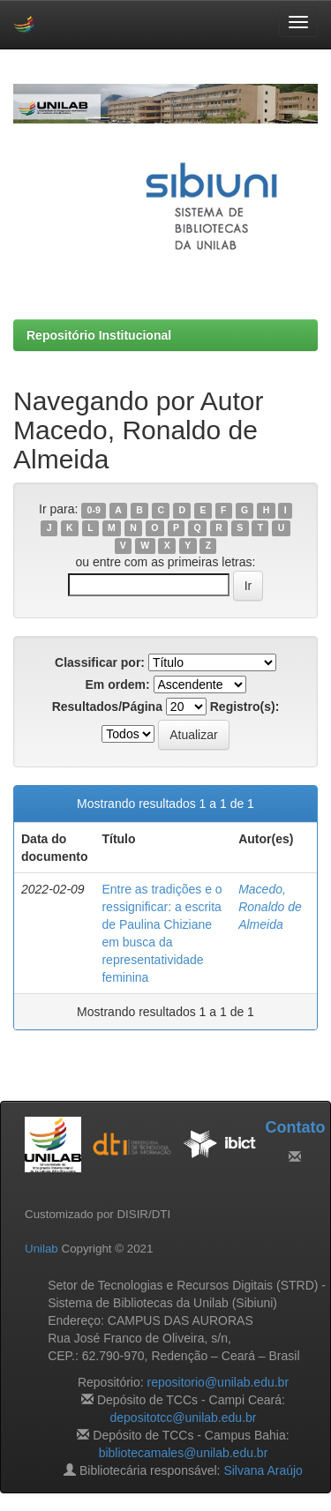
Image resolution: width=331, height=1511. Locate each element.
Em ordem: (117, 684)
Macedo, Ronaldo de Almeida (270, 906)
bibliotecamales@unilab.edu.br (183, 1453)
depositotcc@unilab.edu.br (183, 1417)
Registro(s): (245, 706)
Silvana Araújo (263, 1470)
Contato (295, 1127)
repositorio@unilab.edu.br (218, 1382)
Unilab (41, 1248)
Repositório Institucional (98, 335)
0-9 (94, 510)
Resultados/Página (107, 706)
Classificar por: (100, 662)
